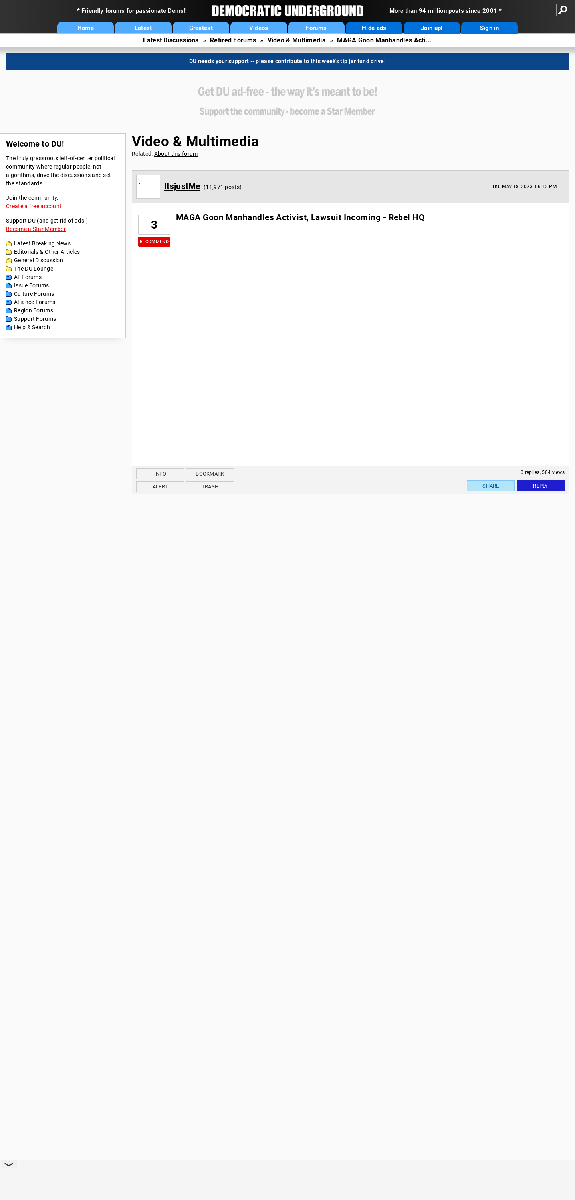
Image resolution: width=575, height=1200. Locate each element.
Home (85, 28)
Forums (316, 28)
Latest (143, 28)
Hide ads (374, 28)
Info (160, 474)
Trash (210, 487)
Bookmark (210, 474)
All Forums (28, 277)
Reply (540, 486)
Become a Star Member (36, 229)
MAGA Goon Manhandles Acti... (384, 40)
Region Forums (33, 310)
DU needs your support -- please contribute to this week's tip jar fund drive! (287, 61)
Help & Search (32, 327)
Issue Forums (31, 285)
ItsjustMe (182, 186)
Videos (258, 28)
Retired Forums (233, 40)
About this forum (176, 154)
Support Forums (35, 319)
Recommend (154, 241)
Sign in (489, 28)
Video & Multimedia (297, 40)
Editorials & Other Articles (47, 252)
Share (490, 486)
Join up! (431, 28)
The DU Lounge (33, 268)
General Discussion (38, 260)
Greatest (201, 28)
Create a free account (33, 206)
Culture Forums (34, 294)
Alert (160, 487)
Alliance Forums (35, 302)
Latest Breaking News (42, 243)
